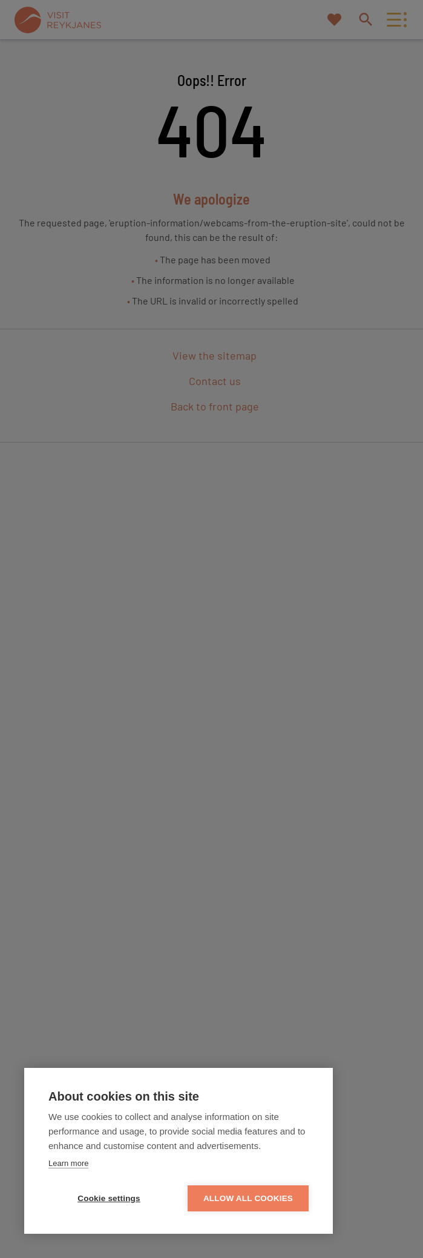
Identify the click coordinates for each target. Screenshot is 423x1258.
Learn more (68, 1163)
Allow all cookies (248, 1198)
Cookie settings (108, 1198)
